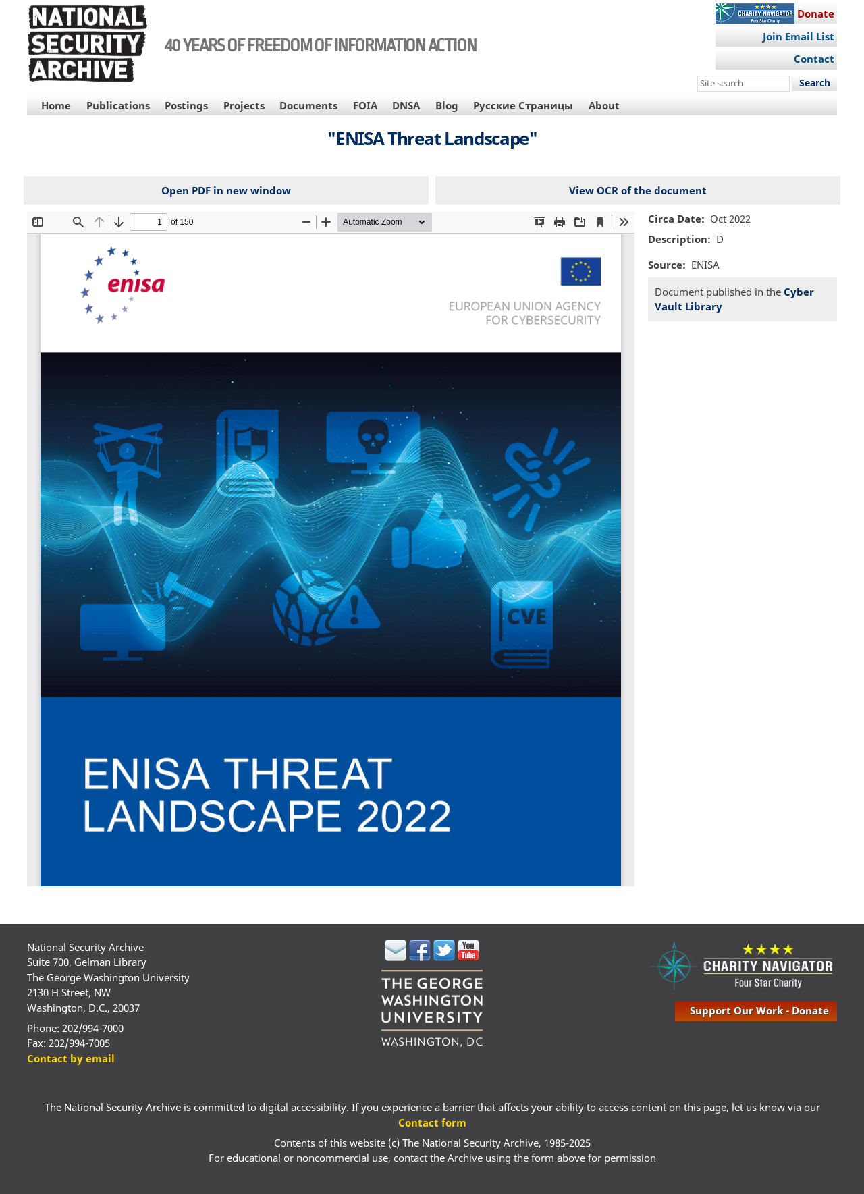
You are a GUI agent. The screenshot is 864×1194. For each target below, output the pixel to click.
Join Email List (798, 36)
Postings (186, 105)
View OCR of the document (638, 190)
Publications (118, 105)
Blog (446, 105)
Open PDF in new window (226, 190)
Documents (308, 105)
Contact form (432, 1122)
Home (56, 105)
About (604, 105)
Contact (814, 58)
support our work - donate (759, 1010)
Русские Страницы (523, 105)
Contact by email (71, 1058)
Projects (244, 105)
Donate (815, 13)
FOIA (365, 105)
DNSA (406, 105)
